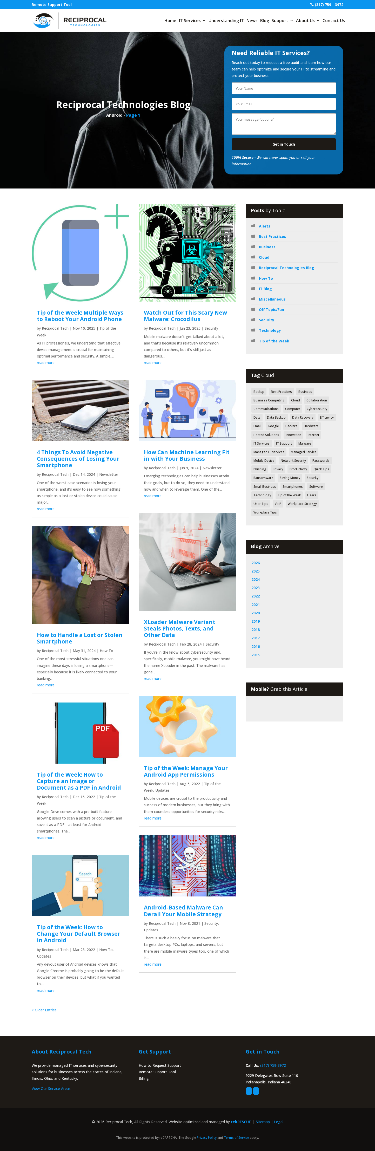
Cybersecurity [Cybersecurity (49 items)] (317, 409)
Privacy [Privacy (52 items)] (278, 469)
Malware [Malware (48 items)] (304, 443)
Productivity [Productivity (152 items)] (298, 469)
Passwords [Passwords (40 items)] (321, 460)
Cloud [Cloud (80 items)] (295, 400)
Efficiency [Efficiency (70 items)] (327, 417)
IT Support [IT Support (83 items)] (284, 443)
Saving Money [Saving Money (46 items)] (290, 478)
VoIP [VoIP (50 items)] (278, 504)
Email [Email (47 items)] (257, 426)
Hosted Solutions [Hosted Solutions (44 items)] (266, 435)
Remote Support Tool (52, 4)
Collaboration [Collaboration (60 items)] (316, 400)
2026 (255, 562)
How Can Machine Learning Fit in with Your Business (187, 455)
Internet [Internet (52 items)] (313, 435)
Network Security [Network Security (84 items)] (293, 460)
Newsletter (108, 474)
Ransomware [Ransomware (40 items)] (263, 478)
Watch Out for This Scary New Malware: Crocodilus (185, 316)
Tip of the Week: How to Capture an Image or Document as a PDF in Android (79, 781)
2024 (255, 579)
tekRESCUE (241, 1121)
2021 (255, 604)
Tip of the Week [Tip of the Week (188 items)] (289, 495)
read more (46, 362)
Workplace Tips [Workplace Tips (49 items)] (265, 512)
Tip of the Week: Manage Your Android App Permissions (186, 771)
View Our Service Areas (51, 1088)
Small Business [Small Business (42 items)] (264, 486)
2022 (255, 596)
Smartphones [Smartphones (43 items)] (293, 486)
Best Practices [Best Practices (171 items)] (281, 391)
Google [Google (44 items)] (273, 426)
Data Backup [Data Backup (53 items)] (276, 417)
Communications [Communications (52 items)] (266, 409)
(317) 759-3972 (273, 1065)
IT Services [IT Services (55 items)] (261, 443)
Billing (144, 1078)
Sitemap (263, 1121)
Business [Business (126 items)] (305, 391)
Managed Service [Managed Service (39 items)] (303, 452)
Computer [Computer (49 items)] (292, 409)
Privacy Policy (207, 1137)
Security (211, 328)
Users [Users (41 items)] (311, 495)
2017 (255, 637)
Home (170, 20)
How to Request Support (160, 1065)
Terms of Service (236, 1137)
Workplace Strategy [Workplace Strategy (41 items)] (302, 504)
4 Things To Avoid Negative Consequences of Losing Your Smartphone (78, 458)
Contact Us (334, 20)
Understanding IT (226, 20)
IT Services (190, 20)
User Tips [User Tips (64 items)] (260, 504)
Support (280, 20)
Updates (44, 956)
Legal (278, 1121)
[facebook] (249, 1091)
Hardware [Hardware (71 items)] (311, 426)
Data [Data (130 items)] (256, 417)
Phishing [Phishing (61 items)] (259, 469)
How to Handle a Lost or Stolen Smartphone (80, 638)
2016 (255, 646)
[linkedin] (256, 1091)
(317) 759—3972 (329, 4)
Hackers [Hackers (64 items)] (291, 426)
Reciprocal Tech (55, 328)
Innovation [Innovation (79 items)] (293, 435)
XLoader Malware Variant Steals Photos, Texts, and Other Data (179, 628)
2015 (255, 654)
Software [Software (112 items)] (316, 486)
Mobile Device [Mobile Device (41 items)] (263, 460)
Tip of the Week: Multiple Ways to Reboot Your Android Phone (80, 316)
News (252, 20)
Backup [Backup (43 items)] (258, 391)
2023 (255, 587)
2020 (255, 612)
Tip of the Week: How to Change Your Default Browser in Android (78, 934)
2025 (255, 571)
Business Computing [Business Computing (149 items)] (269, 400)
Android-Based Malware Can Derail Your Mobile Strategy (183, 911)
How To (106, 650)
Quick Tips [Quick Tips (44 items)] (321, 469)
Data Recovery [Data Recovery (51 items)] (302, 417)
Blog (264, 20)
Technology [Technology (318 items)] (262, 495)
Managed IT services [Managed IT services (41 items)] (268, 452)
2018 (255, 629)
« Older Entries (44, 1009)
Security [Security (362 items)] (312, 478)
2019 (255, 621)
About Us (305, 20)
